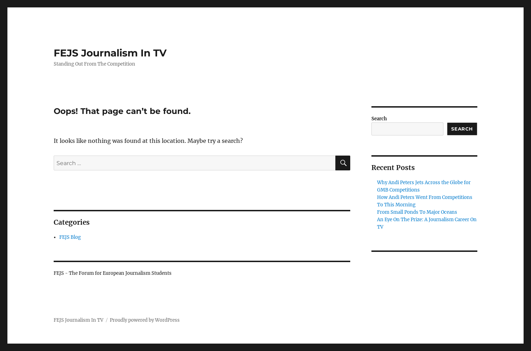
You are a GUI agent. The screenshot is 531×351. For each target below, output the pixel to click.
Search (379, 119)
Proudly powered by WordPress (145, 320)
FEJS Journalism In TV (110, 53)
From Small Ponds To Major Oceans (417, 212)
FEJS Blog (70, 237)
